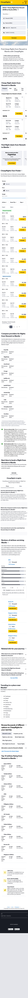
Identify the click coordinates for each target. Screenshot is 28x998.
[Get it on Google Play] (11, 929)
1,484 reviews (11, 617)
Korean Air (10, 601)
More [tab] (20, 486)
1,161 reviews (11, 564)
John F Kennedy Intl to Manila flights (10, 751)
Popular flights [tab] (20, 743)
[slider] (26, 198)
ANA (9, 559)
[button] (14, 18)
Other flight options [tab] (7, 740)
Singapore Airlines (12, 613)
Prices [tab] (7, 486)
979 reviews (11, 640)
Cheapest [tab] (4, 88)
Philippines (17, 907)
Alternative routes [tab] (6, 733)
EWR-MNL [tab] (14, 473)
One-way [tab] (22, 89)
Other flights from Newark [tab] (8, 743)
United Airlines (11, 624)
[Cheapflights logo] (5, 2)
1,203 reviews (11, 606)
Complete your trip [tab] (18, 733)
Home (8, 907)
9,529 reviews (11, 628)
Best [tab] (10, 88)
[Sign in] (23, 3)
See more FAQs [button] (14, 678)
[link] (11, 163)
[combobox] (6, 14)
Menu (25, 2)
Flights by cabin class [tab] (7, 737)
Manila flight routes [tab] (19, 737)
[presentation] (18, 9)
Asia (12, 907)
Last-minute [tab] (15, 89)
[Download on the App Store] (17, 929)
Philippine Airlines (12, 635)
